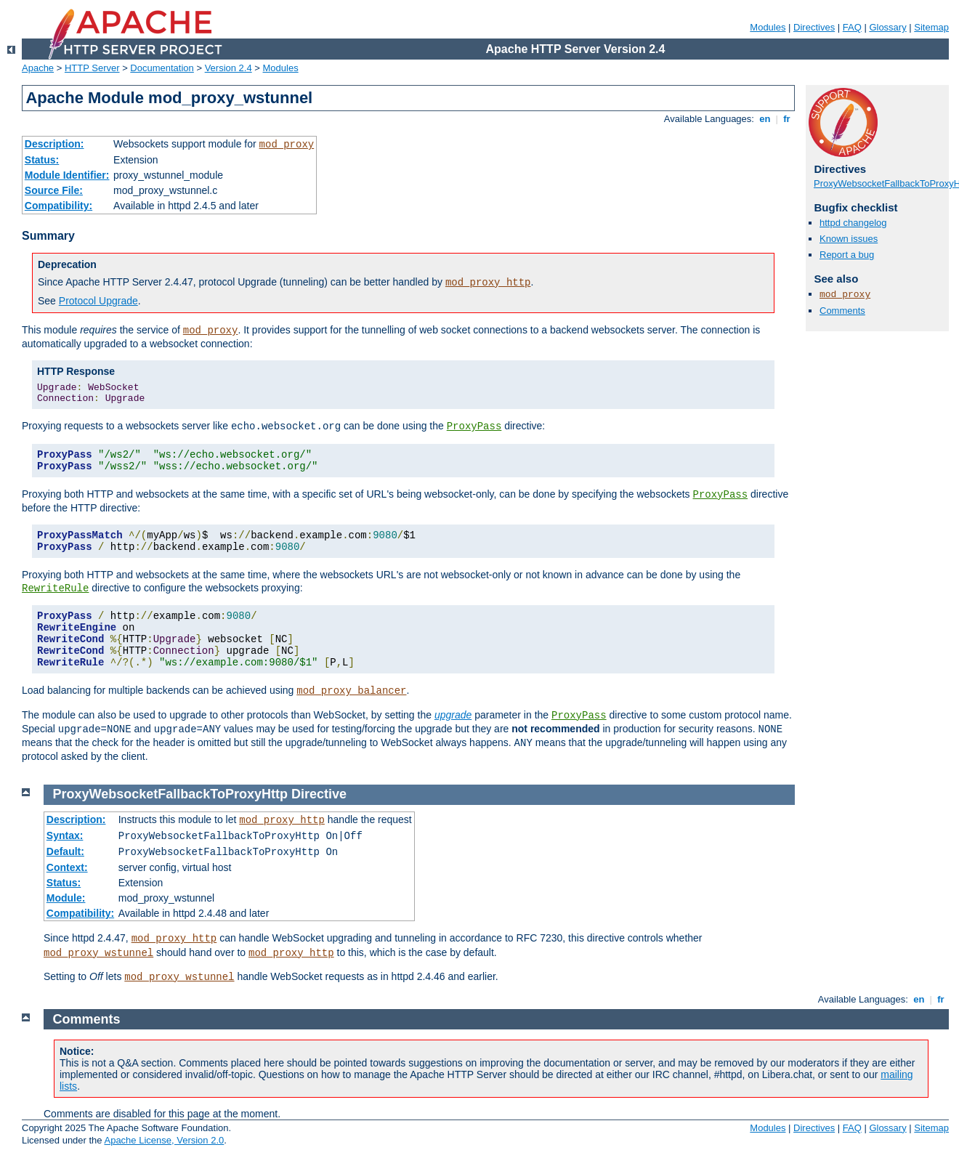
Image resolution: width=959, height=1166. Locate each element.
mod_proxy (287, 144)
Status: (42, 160)
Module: (66, 898)
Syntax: (65, 835)
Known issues (849, 238)
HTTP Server (92, 67)
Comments (842, 310)
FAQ (852, 27)
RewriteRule (55, 588)
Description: (54, 144)
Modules (767, 27)
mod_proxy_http (488, 282)
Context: (67, 867)
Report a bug (847, 254)
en (765, 118)
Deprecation (67, 264)
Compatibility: (58, 205)
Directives (814, 27)
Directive (319, 794)
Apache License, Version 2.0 (164, 1140)
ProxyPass (474, 426)
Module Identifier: (67, 175)
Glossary (887, 27)
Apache (38, 67)
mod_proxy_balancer (351, 691)
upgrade (453, 715)
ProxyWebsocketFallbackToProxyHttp (170, 794)
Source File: (54, 190)
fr (787, 118)
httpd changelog (853, 222)
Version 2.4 (228, 67)
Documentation (161, 67)
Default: (65, 851)
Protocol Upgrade (98, 301)
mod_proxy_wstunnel (98, 953)
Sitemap (931, 27)
